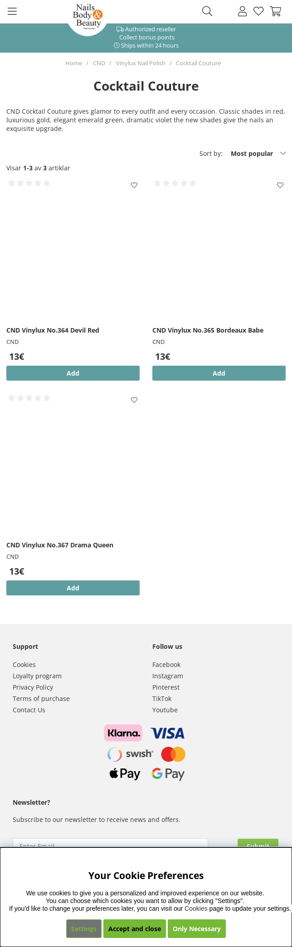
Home (73, 63)
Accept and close (134, 928)
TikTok (161, 698)
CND (99, 63)
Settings (84, 928)
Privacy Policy (33, 687)
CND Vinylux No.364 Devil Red (52, 330)
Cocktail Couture (198, 63)
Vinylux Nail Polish (140, 63)
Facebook (166, 664)
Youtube (165, 709)
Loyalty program (37, 676)
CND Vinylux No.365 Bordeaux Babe (207, 330)
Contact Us (29, 709)
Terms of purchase (41, 698)
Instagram (167, 676)
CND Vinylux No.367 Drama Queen (59, 545)
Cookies (24, 664)
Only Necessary (197, 928)
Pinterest (166, 687)
